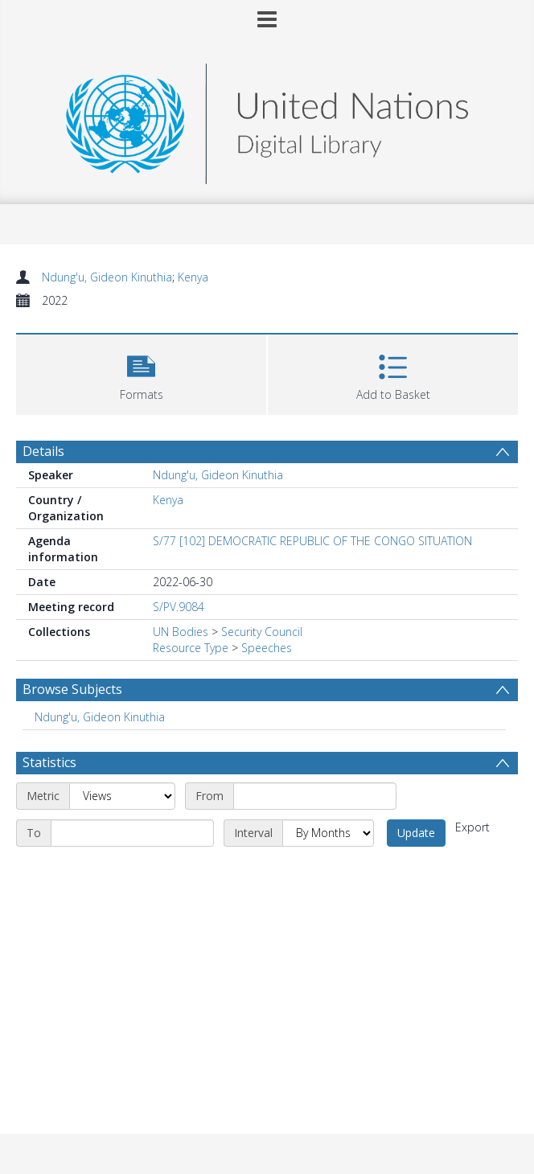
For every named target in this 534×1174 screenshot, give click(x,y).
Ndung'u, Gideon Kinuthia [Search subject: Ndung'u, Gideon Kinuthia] (100, 717)
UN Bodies (180, 631)
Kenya (193, 277)
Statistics (49, 762)
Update (416, 832)
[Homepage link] (267, 119)
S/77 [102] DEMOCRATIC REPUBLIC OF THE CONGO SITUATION (312, 540)
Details (43, 451)
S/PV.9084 (178, 606)
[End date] (132, 833)
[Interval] (328, 833)
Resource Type (190, 647)
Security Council (261, 631)
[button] (141, 373)
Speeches (266, 647)
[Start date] (314, 796)
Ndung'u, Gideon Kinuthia (107, 277)
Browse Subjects (72, 689)
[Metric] (122, 796)
